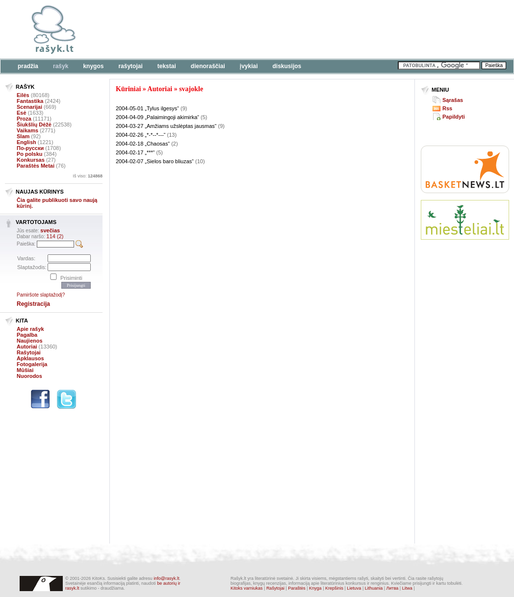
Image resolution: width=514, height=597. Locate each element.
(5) (204, 117)
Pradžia (28, 66)
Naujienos (30, 341)
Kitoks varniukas (247, 588)
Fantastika (30, 101)
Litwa (407, 588)
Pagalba (27, 335)
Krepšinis (334, 588)
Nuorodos (29, 376)
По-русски (30, 148)
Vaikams (27, 130)
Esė (21, 113)
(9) (183, 108)
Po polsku (30, 154)
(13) (172, 135)
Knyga (315, 588)
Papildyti (453, 117)
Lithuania (374, 588)
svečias (50, 230)
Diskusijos (287, 66)
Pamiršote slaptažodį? (41, 295)
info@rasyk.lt (166, 578)
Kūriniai (128, 89)
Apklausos (30, 358)
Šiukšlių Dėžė (34, 124)
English (26, 142)
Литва (392, 588)
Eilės (23, 95)
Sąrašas (452, 100)
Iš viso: (88, 176)
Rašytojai (130, 66)
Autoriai (27, 346)
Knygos (93, 66)
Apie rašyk (30, 329)
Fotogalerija (32, 364)
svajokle (191, 89)
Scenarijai (29, 107)
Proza (24, 119)
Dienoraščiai (208, 66)
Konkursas (31, 160)
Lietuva (354, 588)
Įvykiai (249, 66)
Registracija (33, 303)
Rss (447, 108)
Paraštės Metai (35, 166)
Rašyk (60, 66)
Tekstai (166, 66)
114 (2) (55, 236)
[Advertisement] (302, 29)
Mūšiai (25, 370)
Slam (23, 136)
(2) (174, 144)
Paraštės (297, 588)
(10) (200, 161)
